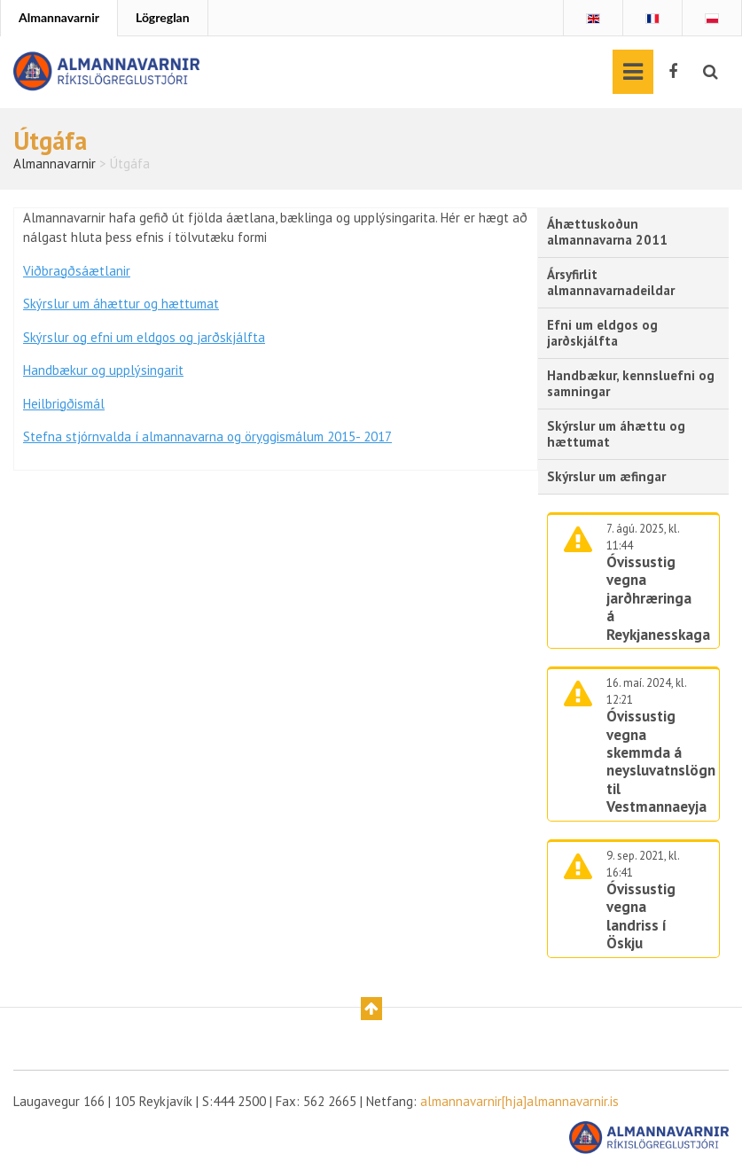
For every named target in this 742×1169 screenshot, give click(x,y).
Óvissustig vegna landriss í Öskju (641, 916)
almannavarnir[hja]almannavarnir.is (519, 1101)
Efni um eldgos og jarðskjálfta (602, 332)
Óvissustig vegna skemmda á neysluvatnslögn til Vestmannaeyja (660, 761)
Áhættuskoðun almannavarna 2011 (607, 231)
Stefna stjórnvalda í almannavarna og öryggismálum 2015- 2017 (207, 436)
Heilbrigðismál (64, 403)
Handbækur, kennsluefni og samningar (631, 383)
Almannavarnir (59, 17)
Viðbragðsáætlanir (76, 270)
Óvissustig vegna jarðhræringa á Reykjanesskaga (658, 598)
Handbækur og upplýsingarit (103, 370)
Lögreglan (163, 17)
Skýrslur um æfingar (606, 476)
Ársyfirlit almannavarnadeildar (611, 282)
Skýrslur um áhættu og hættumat (616, 433)
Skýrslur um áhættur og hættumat (121, 303)
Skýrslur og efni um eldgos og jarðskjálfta (144, 337)
